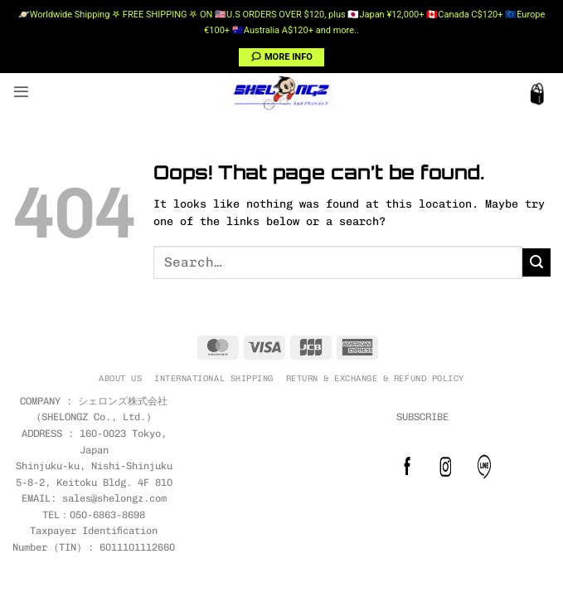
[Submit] (536, 262)
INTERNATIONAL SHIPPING (213, 378)
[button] (21, 91)
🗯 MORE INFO (281, 56)
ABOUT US (120, 378)
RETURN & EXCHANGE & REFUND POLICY (375, 378)
